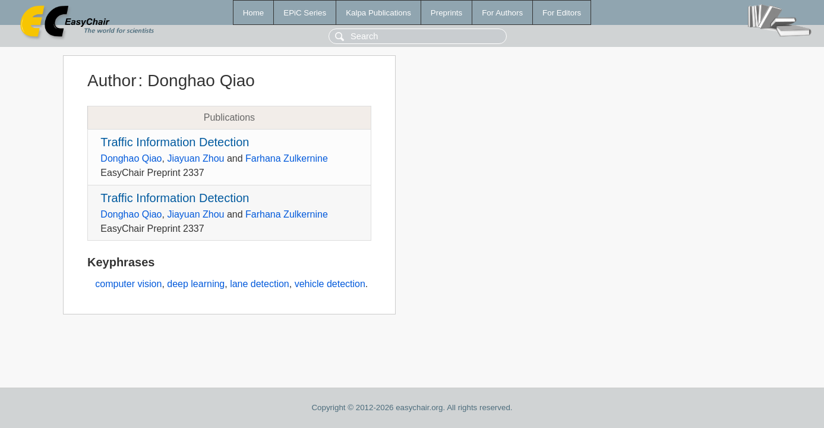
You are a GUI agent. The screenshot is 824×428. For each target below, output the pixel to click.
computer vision (128, 284)
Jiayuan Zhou (195, 158)
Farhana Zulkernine (286, 158)
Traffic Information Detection (174, 142)
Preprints (446, 12)
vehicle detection (330, 284)
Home (253, 12)
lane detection (259, 284)
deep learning (196, 284)
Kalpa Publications (378, 12)
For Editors (561, 12)
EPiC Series (304, 12)
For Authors (502, 12)
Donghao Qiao (131, 158)
